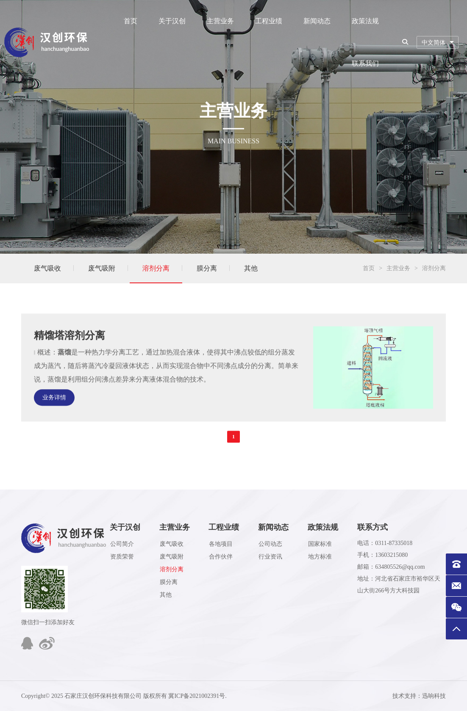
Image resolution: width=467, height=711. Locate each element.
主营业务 (220, 21)
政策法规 (365, 21)
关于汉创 (172, 21)
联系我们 (365, 63)
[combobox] (438, 42)
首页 (130, 21)
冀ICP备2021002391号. (197, 696)
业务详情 (54, 410)
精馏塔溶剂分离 (69, 348)
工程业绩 (268, 21)
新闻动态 (317, 21)
